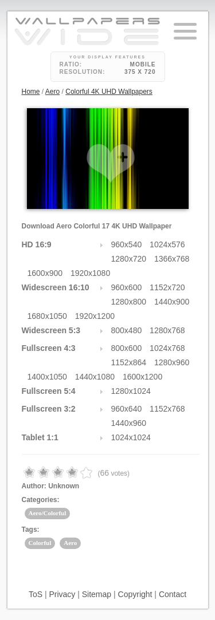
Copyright (135, 594)
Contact (172, 594)
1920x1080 (90, 273)
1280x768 (167, 330)
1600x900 (45, 273)
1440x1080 (95, 376)
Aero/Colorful (48, 513)
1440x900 (172, 301)
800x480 (126, 330)
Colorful (40, 542)
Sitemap (96, 594)
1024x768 (167, 348)
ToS (35, 594)
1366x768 (172, 258)
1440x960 (129, 423)
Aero (52, 92)
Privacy (62, 594)
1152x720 (167, 287)
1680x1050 (47, 316)
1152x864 (129, 362)
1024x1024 (131, 437)
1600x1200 (142, 376)
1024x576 (167, 244)
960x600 (126, 287)
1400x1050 (47, 376)
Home (31, 92)
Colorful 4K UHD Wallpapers (109, 92)
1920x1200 (95, 316)
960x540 (126, 244)
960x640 (126, 408)
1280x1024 (131, 391)
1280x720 (129, 258)
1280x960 (172, 362)
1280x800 (129, 301)
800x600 (126, 348)
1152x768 (167, 408)
